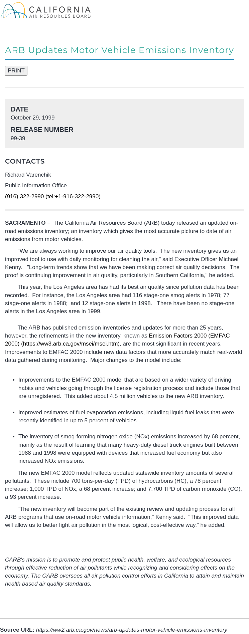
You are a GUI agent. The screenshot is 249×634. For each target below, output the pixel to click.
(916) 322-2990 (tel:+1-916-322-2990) (53, 196)
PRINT (16, 70)
